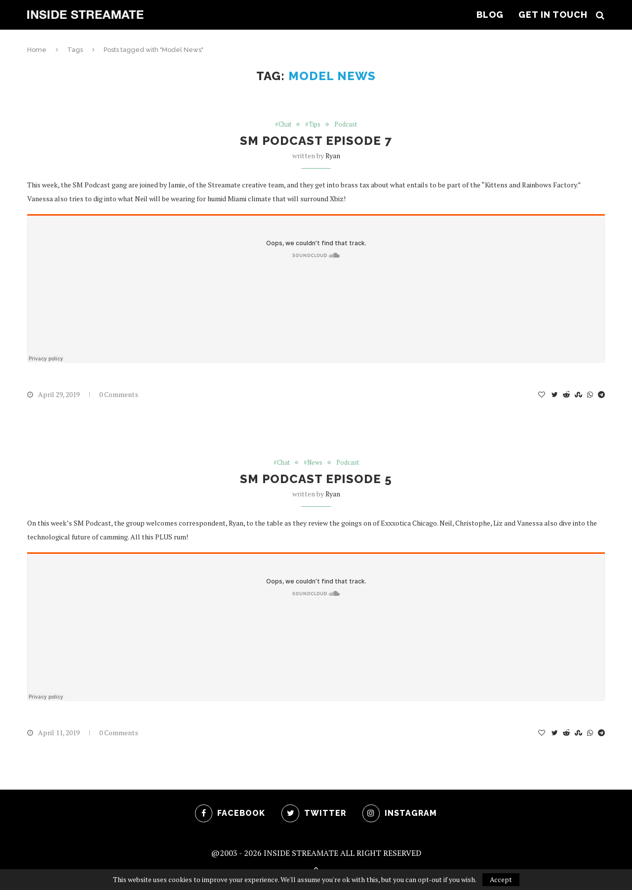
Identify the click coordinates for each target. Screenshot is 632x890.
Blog (490, 14)
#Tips (313, 125)
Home (36, 49)
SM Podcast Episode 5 (316, 479)
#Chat (283, 125)
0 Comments (118, 395)
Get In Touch (553, 14)
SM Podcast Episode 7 (316, 141)
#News (313, 463)
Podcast (346, 125)
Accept (501, 879)
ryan (332, 156)
